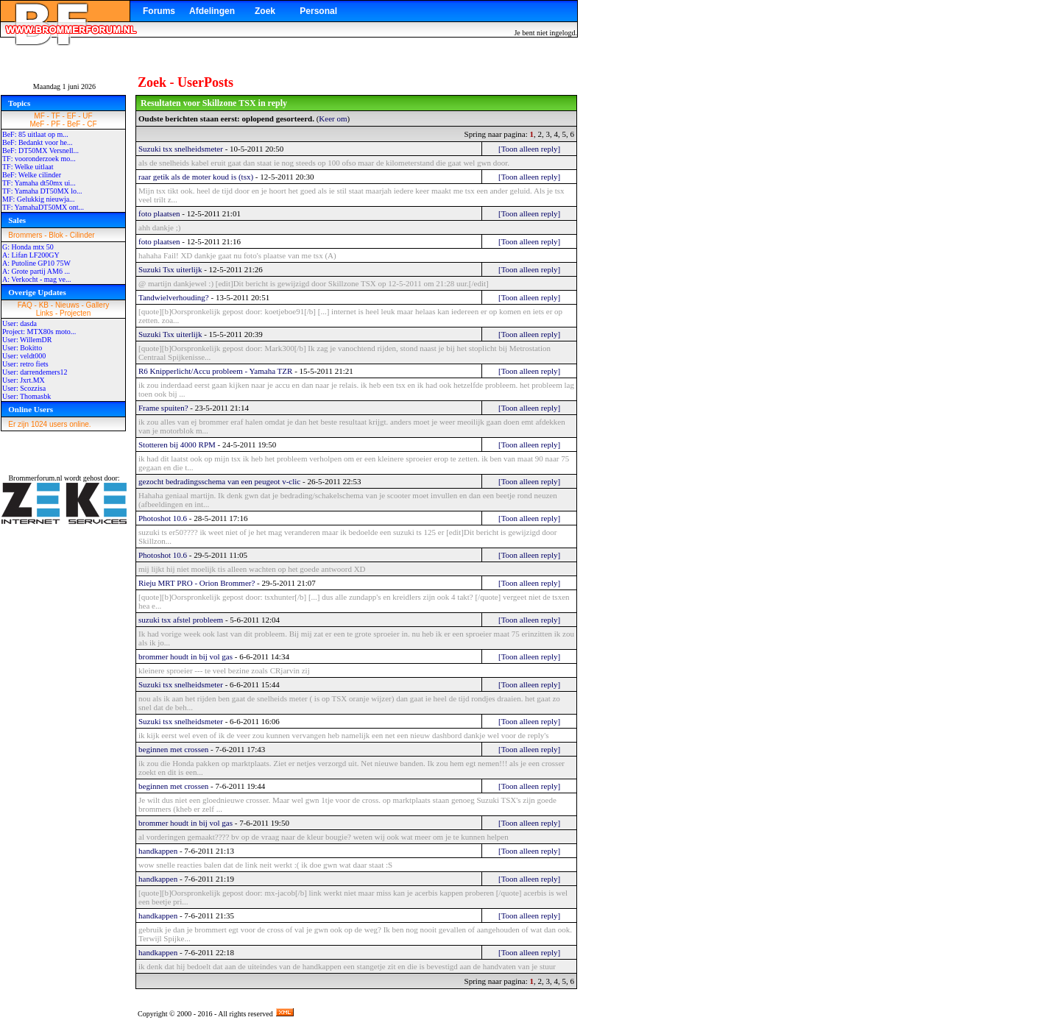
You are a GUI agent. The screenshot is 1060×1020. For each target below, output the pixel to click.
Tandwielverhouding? (173, 297)
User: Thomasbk (26, 396)
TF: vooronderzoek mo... (39, 159)
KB (44, 305)
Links (44, 313)
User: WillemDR (27, 340)
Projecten (75, 313)
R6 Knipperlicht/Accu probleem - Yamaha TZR (215, 370)
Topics (19, 103)
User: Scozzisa (24, 388)
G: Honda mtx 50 (28, 247)
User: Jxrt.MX (23, 380)
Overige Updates (37, 292)
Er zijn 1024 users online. (49, 424)
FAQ (25, 305)
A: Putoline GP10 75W (36, 263)
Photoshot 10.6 (162, 518)
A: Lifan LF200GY (31, 255)
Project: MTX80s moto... (39, 331)
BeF (73, 124)
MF (39, 116)
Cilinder (82, 235)
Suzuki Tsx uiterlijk (170, 269)
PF (55, 124)
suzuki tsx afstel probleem (180, 619)
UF (87, 116)
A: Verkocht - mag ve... (36, 279)
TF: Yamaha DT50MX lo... (42, 191)
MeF (36, 124)
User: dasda (19, 323)
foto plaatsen (159, 213)
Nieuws (67, 305)
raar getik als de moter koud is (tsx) (195, 176)
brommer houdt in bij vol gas (185, 656)
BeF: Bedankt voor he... (37, 142)
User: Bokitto (22, 348)
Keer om (333, 118)
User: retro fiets (25, 364)
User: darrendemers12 (35, 372)
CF (91, 124)
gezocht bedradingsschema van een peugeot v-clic (219, 481)
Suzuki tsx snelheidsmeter (180, 148)
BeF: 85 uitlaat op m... (35, 134)
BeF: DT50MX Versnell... (40, 150)
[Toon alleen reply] (529, 148)
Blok (56, 235)
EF (72, 116)
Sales (17, 220)
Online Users (30, 409)
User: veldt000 (24, 356)
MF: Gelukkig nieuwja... (38, 199)
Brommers (25, 235)
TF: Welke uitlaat (28, 167)
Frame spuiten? (163, 407)
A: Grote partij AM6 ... (36, 271)
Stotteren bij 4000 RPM (177, 444)
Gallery (98, 305)
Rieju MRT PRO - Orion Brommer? (196, 582)
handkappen (157, 850)
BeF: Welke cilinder (31, 175)
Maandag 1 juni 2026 (64, 86)
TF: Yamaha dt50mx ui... (39, 183)
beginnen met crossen (173, 749)
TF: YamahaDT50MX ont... (43, 207)
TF (56, 116)
